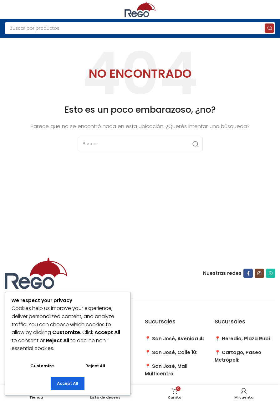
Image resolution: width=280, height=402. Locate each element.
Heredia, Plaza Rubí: (247, 338)
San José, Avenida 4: (178, 338)
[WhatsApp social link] (270, 273)
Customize (42, 366)
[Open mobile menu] (8, 9)
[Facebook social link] (248, 273)
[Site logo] (140, 9)
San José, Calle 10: (174, 352)
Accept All (67, 383)
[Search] (140, 28)
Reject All (95, 366)
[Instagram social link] (259, 273)
